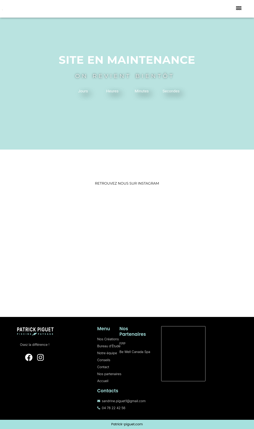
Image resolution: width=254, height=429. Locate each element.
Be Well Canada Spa (134, 352)
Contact (103, 367)
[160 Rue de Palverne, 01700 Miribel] (183, 353)
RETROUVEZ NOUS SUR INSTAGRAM (127, 183)
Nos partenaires (109, 374)
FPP (122, 344)
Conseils (103, 360)
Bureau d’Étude (109, 346)
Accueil (103, 381)
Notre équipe (107, 353)
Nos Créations (108, 339)
